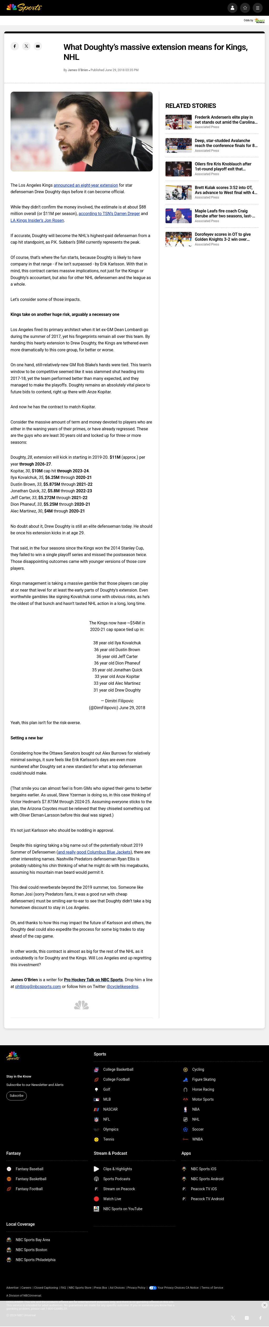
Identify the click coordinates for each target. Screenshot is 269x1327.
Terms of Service (212, 1287)
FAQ (63, 1287)
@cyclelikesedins (122, 986)
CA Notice (192, 1287)
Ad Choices (117, 1287)
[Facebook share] (15, 46)
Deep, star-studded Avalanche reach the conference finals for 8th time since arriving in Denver (226, 143)
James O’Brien (78, 70)
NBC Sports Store (80, 1287)
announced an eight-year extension (86, 185)
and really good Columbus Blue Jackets (94, 852)
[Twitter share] (26, 46)
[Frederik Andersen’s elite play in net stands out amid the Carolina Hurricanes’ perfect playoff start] (178, 122)
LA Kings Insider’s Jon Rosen (37, 220)
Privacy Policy (136, 1287)
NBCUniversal (32, 1295)
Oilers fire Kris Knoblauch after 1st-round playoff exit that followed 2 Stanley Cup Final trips (225, 166)
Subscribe (16, 1096)
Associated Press (207, 127)
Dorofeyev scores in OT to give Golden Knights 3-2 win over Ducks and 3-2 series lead (223, 237)
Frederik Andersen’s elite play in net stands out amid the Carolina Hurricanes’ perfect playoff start (225, 120)
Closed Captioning (46, 1287)
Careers (26, 1287)
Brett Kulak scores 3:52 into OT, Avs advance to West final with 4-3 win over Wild (226, 190)
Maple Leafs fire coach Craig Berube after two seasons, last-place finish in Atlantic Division (223, 213)
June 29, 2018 (132, 707)
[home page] (24, 8)
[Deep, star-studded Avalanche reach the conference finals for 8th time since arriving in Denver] (178, 145)
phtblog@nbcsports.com (38, 986)
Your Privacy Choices (171, 1287)
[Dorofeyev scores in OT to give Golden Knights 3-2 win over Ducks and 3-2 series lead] (178, 239)
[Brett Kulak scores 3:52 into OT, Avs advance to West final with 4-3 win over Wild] (178, 192)
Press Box (100, 1287)
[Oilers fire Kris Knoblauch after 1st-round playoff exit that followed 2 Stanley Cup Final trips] (178, 168)
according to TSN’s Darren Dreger (109, 213)
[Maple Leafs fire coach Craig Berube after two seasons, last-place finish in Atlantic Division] (178, 215)
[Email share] (38, 46)
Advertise (12, 1287)
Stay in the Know (18, 1076)
